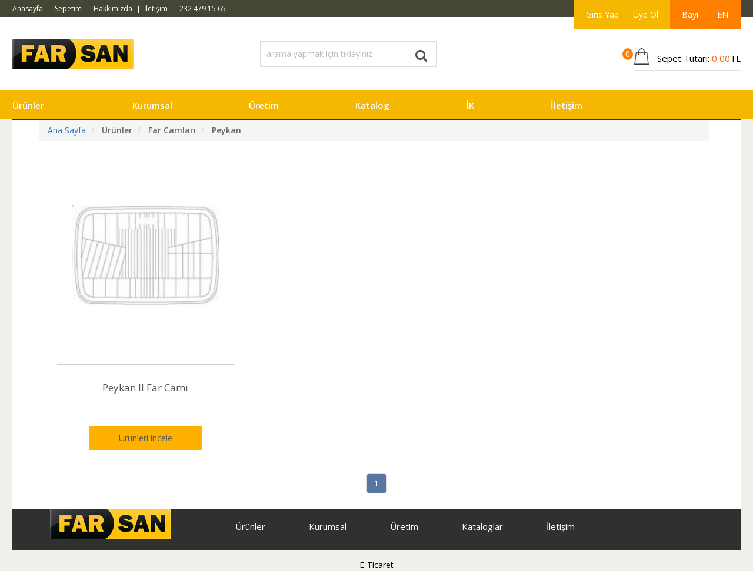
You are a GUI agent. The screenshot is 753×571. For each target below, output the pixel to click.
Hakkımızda (113, 9)
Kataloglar (482, 526)
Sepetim (68, 9)
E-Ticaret (376, 564)
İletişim (156, 9)
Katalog (372, 105)
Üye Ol (645, 14)
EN (722, 14)
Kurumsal (152, 105)
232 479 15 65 (202, 9)
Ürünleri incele (145, 438)
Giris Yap (602, 14)
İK (470, 105)
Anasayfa (27, 9)
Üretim (264, 105)
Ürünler (28, 105)
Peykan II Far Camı (145, 387)
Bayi (690, 14)
